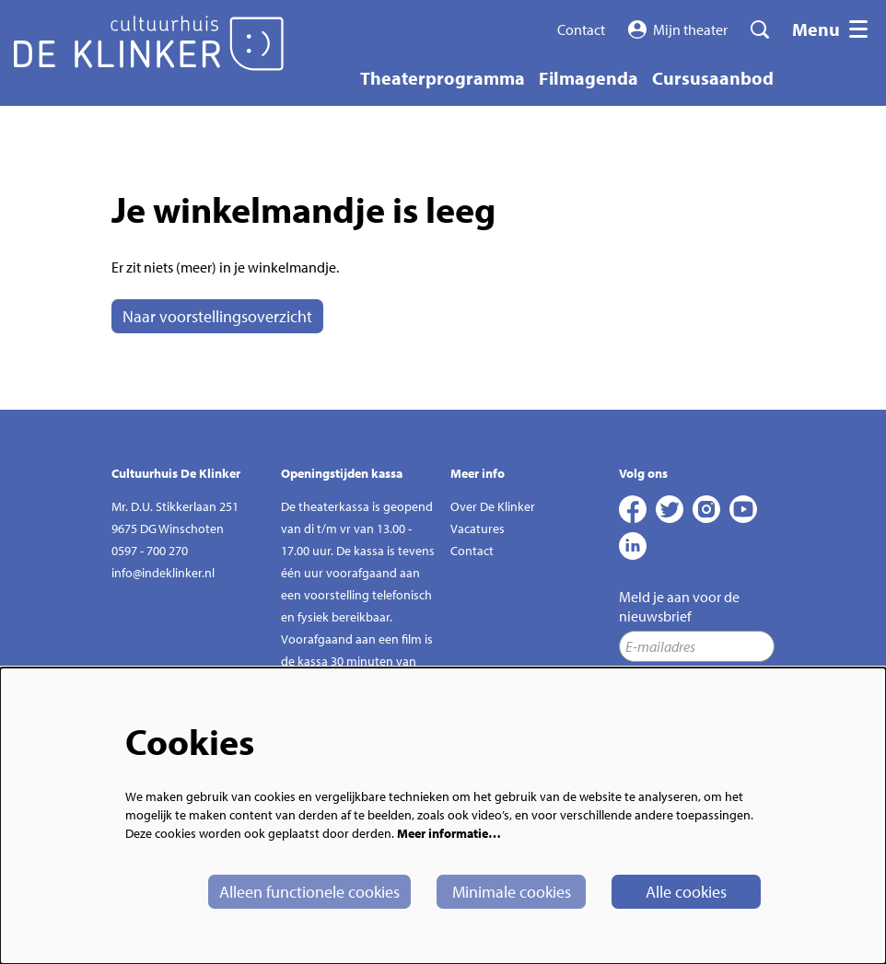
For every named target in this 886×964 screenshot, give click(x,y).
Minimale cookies (511, 891)
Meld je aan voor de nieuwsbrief (679, 606)
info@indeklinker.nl (163, 572)
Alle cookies (686, 891)
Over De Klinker (492, 506)
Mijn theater (678, 29)
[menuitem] (442, 77)
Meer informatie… (449, 833)
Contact (581, 29)
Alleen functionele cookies (309, 891)
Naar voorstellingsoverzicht (217, 316)
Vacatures (477, 528)
